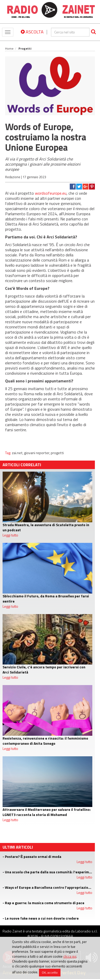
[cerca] (70, 32)
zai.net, (18, 453)
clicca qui (69, 956)
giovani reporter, (37, 453)
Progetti (24, 48)
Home (9, 48)
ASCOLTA (32, 31)
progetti (57, 453)
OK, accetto (50, 972)
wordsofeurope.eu (50, 193)
